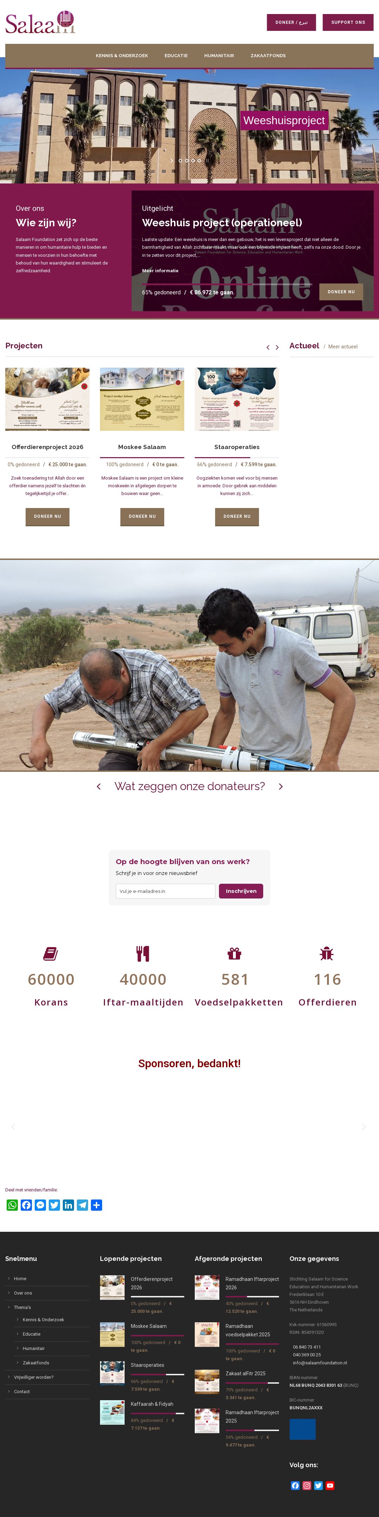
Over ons (23, 1293)
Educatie (176, 55)
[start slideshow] (172, 160)
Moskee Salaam (142, 446)
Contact (22, 1391)
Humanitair (219, 55)
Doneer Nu (341, 291)
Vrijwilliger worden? (34, 1377)
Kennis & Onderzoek (122, 55)
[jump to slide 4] (199, 160)
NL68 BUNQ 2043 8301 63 (316, 1385)
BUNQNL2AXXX (306, 1407)
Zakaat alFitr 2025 (246, 1373)
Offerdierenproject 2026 (48, 446)
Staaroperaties (237, 446)
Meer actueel (343, 346)
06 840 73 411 (307, 1347)
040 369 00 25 (307, 1354)
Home (20, 1278)
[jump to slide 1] (180, 160)
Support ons (344, 22)
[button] (14, 1126)
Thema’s (22, 1307)
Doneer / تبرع (287, 22)
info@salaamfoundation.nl (320, 1362)
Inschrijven (241, 891)
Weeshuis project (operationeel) (222, 223)
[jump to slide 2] (186, 160)
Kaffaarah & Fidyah (152, 1404)
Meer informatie (160, 270)
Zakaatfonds (268, 55)
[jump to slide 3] (193, 160)
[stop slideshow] (206, 160)
